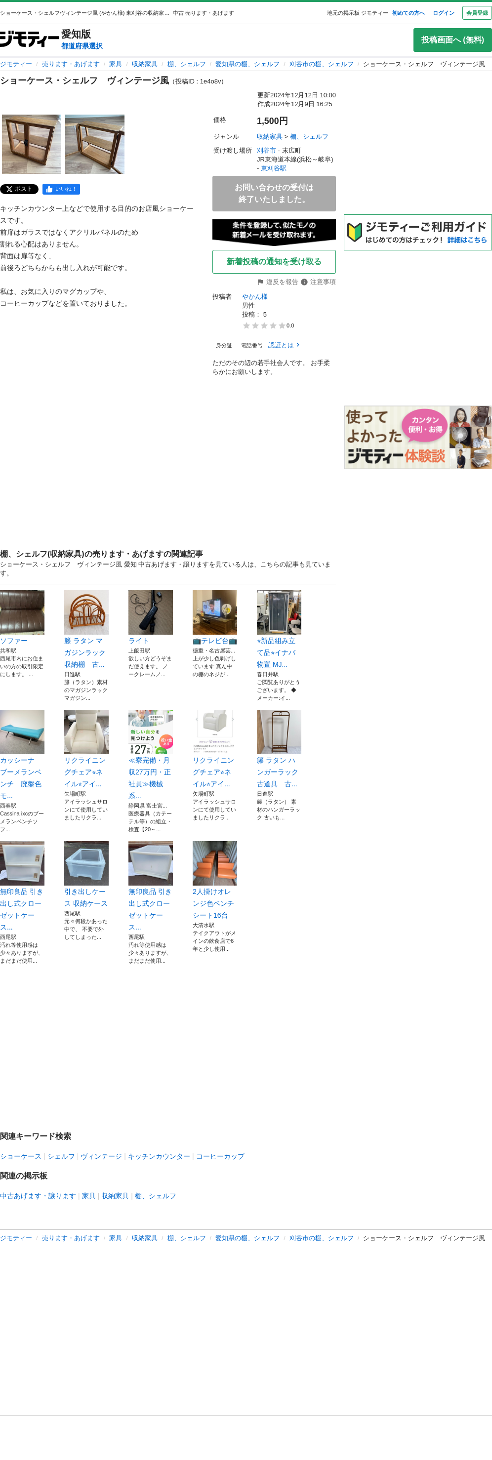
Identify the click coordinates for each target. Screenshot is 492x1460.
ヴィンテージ (101, 1156)
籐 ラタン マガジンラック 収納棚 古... (86, 629)
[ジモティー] (29, 40)
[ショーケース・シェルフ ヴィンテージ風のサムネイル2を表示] (94, 144)
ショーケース (20, 1156)
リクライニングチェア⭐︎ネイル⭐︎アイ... (86, 749)
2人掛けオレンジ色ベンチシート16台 (215, 880)
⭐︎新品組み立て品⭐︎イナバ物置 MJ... (279, 629)
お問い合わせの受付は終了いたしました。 (274, 193)
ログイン (443, 13)
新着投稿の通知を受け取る (274, 261)
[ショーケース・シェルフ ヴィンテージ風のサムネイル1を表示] (31, 144)
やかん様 (255, 296)
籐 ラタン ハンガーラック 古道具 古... (279, 749)
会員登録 (477, 13)
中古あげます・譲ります (38, 1196)
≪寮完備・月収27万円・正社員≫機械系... (150, 755)
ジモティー (16, 64)
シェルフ (61, 1156)
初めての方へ (408, 13)
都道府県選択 (82, 46)
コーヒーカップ (220, 1156)
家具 (115, 64)
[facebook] (61, 189)
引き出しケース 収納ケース (86, 874)
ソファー (22, 617)
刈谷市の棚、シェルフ (321, 64)
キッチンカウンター (159, 1156)
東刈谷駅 (274, 168)
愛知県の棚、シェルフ (247, 64)
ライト (150, 617)
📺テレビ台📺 (215, 617)
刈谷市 (266, 150)
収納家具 (145, 64)
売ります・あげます (71, 64)
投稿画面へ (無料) (452, 40)
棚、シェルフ (186, 64)
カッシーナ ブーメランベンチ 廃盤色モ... (22, 755)
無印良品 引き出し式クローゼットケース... (22, 886)
